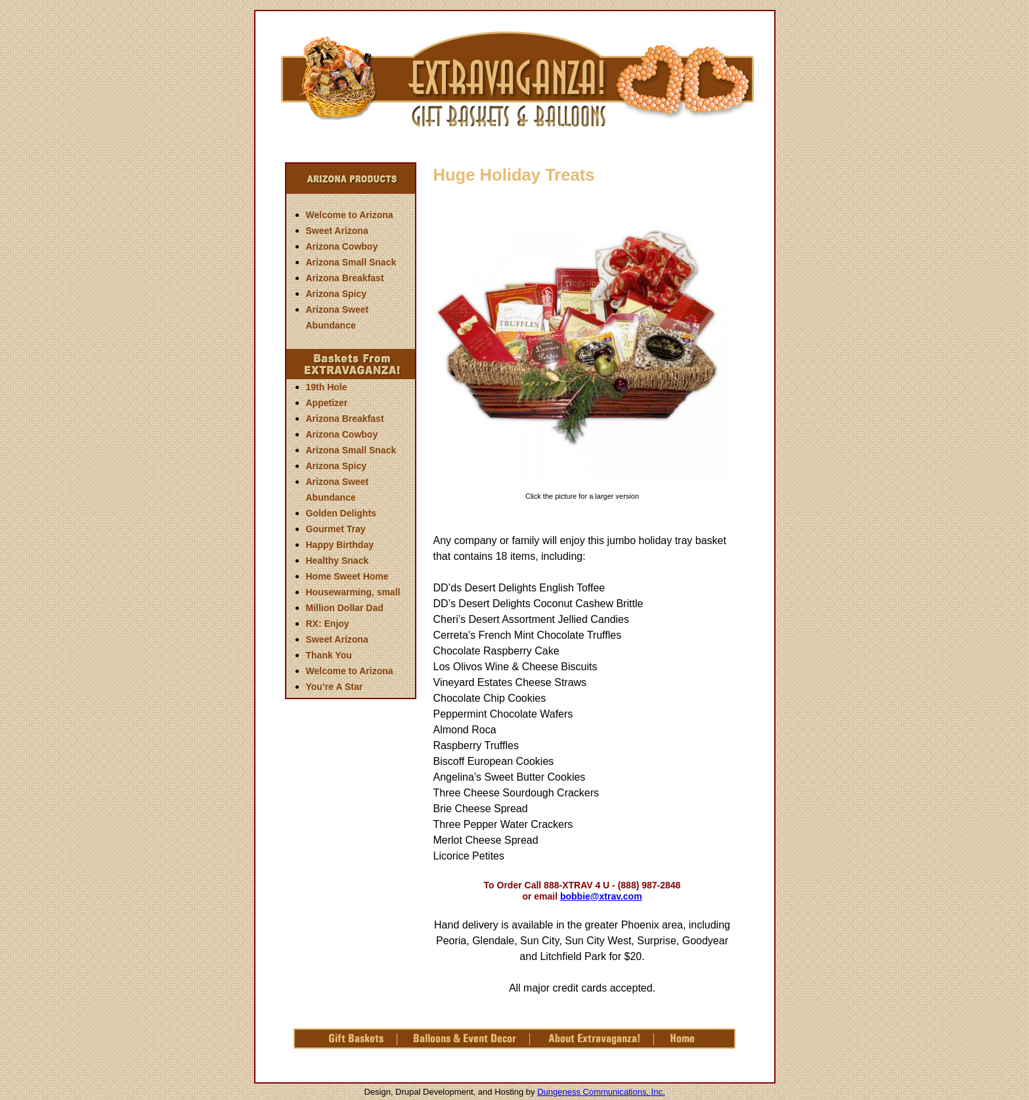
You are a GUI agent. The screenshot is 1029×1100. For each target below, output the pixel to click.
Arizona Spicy (336, 293)
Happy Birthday (340, 544)
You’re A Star (334, 686)
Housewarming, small (353, 592)
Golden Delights (341, 513)
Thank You (329, 655)
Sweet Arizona (337, 230)
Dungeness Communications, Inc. (601, 1092)
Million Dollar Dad (344, 608)
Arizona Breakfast (345, 278)
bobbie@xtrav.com (601, 896)
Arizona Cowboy (342, 246)
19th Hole (326, 387)
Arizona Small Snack (351, 262)
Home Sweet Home (347, 576)
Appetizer (327, 403)
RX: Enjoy (327, 623)
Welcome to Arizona (349, 215)
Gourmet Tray (336, 529)
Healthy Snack (337, 560)
